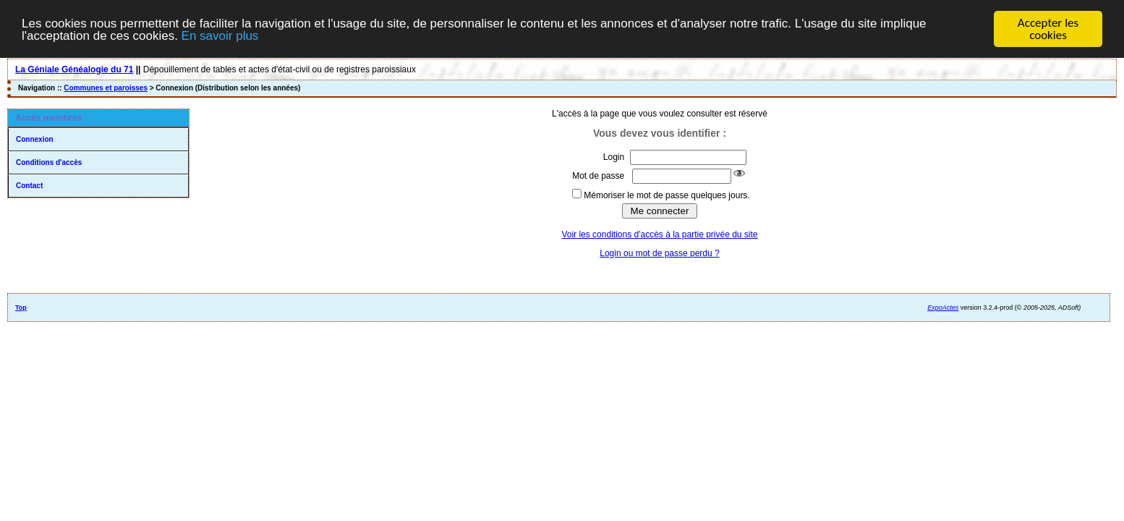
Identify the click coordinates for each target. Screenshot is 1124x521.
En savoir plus (220, 35)
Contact (29, 186)
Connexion (35, 139)
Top (21, 307)
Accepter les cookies (1048, 29)
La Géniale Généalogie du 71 (74, 69)
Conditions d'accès (49, 162)
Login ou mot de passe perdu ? (659, 253)
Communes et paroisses (106, 88)
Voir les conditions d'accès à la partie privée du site (659, 234)
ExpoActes (942, 307)
